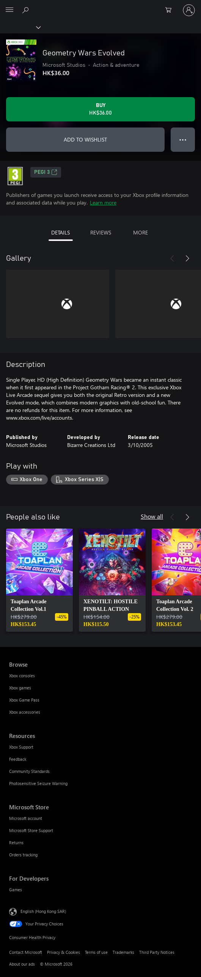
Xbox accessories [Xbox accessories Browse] (24, 712)
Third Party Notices (156, 952)
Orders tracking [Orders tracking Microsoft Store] (23, 854)
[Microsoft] (100, 5)
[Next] (187, 258)
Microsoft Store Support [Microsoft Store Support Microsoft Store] (31, 830)
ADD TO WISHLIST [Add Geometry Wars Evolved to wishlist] (85, 139)
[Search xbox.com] (26, 10)
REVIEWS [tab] (100, 232)
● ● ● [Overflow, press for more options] (183, 139)
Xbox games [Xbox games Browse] (20, 687)
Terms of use (96, 952)
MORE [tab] (140, 232)
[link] (39, 580)
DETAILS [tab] (60, 232)
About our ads (22, 963)
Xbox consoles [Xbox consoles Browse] (22, 675)
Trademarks (123, 952)
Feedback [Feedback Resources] (17, 759)
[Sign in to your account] (189, 10)
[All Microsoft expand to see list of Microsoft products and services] (9, 10)
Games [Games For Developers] (15, 889)
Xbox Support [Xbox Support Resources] (21, 746)
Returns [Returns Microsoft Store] (16, 842)
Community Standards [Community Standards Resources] (29, 771)
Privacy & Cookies (63, 952)
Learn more (103, 202)
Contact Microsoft (25, 952)
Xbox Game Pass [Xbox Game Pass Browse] (24, 699)
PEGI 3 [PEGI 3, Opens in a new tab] (45, 172)
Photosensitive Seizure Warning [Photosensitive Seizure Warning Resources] (38, 783)
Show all (152, 516)
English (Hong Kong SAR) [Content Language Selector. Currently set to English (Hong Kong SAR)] (43, 910)
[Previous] (172, 258)
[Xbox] (20, 26)
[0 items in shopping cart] (171, 10)
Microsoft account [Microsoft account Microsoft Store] (25, 818)
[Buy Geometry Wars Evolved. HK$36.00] (100, 109)
